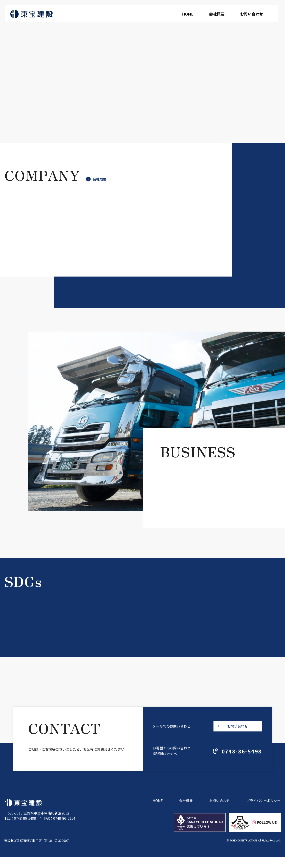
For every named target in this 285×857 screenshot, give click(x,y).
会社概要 (218, 14)
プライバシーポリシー (263, 800)
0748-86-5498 (237, 751)
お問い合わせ (253, 14)
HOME (189, 14)
